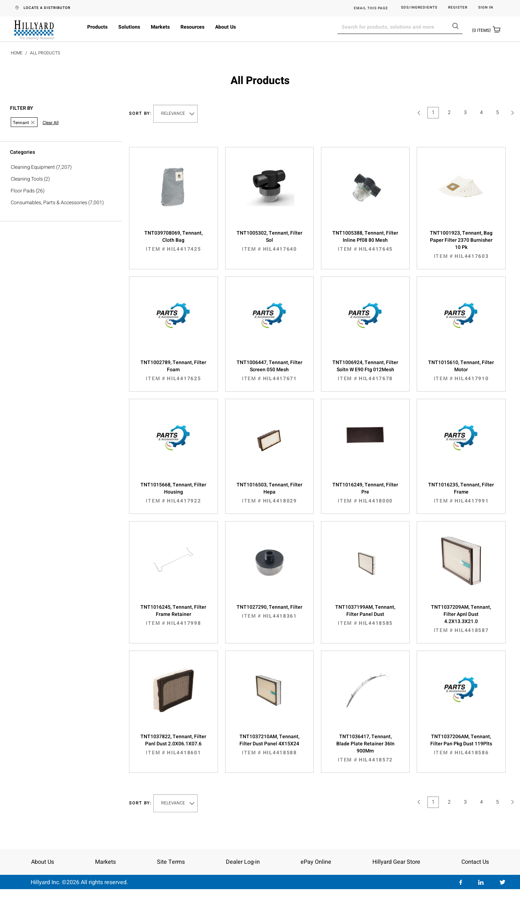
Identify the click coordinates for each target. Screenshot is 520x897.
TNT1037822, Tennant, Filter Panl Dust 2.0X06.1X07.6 (173, 744)
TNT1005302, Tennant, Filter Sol (269, 241)
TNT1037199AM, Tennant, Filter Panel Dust (365, 615)
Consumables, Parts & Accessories (49, 202)
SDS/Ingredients (419, 7)
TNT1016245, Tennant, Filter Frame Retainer (173, 615)
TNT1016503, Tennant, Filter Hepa (269, 493)
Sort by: (140, 114)
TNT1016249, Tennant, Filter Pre (365, 493)
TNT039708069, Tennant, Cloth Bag (173, 241)
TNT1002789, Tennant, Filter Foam (173, 370)
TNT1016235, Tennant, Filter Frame (461, 493)
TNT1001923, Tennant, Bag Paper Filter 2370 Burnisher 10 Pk (461, 244)
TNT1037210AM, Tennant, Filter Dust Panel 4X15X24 (269, 744)
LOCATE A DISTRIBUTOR (47, 7)
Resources (192, 27)
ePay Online (316, 862)
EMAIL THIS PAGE (371, 8)
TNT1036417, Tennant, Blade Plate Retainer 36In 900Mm (365, 748)
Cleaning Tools (27, 179)
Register (457, 7)
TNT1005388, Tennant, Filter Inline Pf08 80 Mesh (365, 241)
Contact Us (475, 862)
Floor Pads (23, 191)
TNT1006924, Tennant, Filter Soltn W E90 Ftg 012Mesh (365, 370)
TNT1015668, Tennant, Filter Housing (173, 493)
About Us (225, 27)
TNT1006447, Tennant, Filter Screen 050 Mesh (269, 370)
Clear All (51, 123)
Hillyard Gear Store (396, 862)
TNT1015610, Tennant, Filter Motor (461, 370)
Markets (160, 27)
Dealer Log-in (243, 862)
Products (97, 27)
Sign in (485, 7)
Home (17, 53)
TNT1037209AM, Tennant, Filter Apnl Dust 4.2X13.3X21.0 (461, 618)
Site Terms (171, 862)
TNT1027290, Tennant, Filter (269, 611)
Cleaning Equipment (33, 167)
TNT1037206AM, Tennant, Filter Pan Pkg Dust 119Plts (461, 744)
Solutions (129, 27)
